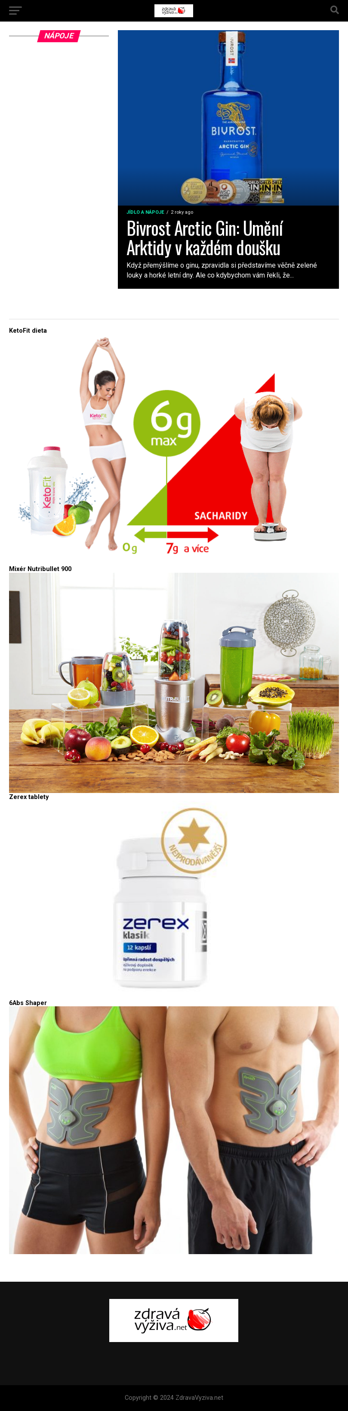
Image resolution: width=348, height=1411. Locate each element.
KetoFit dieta (28, 330)
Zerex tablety (29, 797)
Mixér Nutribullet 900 (40, 569)
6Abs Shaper (28, 1003)
